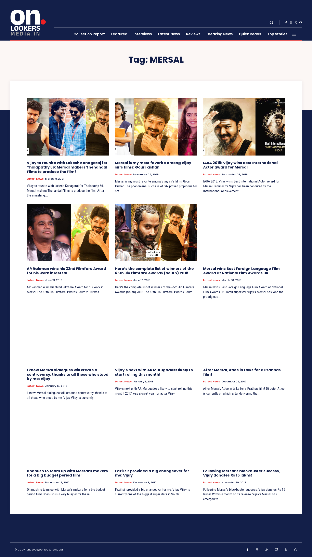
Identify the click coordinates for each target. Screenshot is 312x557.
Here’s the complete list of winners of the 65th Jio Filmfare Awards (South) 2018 (154, 271)
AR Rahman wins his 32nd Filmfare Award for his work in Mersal (66, 271)
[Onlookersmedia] (29, 20)
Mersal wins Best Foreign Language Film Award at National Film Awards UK (241, 271)
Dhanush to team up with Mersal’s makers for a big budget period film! (67, 473)
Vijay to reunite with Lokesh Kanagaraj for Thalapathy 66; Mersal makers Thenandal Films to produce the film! (67, 167)
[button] (271, 22)
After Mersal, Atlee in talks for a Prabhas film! (242, 372)
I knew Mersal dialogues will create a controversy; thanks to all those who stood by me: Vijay (67, 374)
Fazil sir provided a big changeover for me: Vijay (152, 473)
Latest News (35, 178)
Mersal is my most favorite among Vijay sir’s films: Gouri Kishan (153, 165)
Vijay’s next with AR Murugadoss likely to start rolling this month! (154, 372)
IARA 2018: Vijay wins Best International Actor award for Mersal (240, 165)
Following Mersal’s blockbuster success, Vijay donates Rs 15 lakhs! (241, 473)
